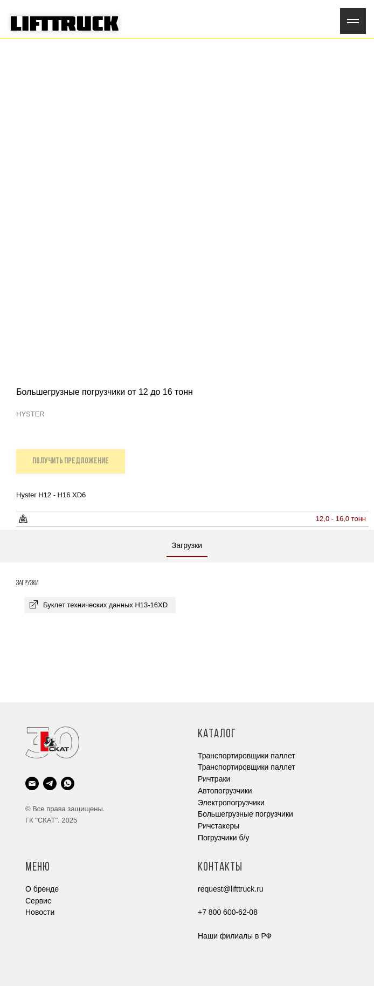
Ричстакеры (218, 825)
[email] (32, 783)
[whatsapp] (67, 783)
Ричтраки (214, 779)
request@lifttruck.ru (231, 889)
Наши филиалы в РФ (235, 936)
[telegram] (50, 783)
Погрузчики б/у (223, 837)
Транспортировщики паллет (246, 755)
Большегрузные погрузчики (245, 814)
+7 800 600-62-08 (228, 912)
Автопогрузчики (225, 790)
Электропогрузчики (231, 802)
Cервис (38, 900)
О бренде (42, 889)
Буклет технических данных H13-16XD (105, 605)
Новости (39, 912)
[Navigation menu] (353, 21)
